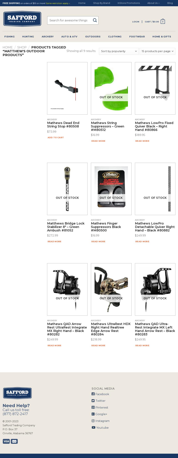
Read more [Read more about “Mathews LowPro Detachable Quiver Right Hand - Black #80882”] (142, 241)
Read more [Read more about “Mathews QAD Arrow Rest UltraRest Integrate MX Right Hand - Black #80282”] (55, 345)
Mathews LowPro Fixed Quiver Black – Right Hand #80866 (154, 126)
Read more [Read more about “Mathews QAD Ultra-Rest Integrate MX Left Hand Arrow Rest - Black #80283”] (142, 345)
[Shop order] (119, 51)
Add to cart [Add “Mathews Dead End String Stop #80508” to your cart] (56, 137)
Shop (22, 47)
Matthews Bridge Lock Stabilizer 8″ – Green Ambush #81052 (65, 227)
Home (82, 3)
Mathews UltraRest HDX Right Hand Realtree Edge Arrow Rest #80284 (111, 329)
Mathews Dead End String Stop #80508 (63, 124)
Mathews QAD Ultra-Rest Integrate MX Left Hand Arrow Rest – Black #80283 (155, 329)
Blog (170, 3)
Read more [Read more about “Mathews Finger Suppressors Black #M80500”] (98, 241)
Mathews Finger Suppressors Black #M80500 (106, 227)
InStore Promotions (129, 3)
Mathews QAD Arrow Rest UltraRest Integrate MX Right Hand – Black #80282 (67, 329)
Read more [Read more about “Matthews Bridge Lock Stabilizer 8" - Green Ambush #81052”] (55, 241)
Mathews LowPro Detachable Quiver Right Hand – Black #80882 (155, 227)
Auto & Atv (69, 36)
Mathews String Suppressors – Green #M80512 (107, 126)
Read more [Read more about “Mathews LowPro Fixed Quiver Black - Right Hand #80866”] (142, 141)
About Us (153, 3)
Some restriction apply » (58, 3)
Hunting (28, 36)
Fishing (9, 36)
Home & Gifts (161, 36)
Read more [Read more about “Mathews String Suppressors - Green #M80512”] (98, 141)
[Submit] (96, 18)
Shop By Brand (101, 3)
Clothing (115, 36)
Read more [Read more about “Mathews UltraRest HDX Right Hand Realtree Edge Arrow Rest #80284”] (98, 345)
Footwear (137, 36)
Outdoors (92, 36)
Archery (48, 36)
